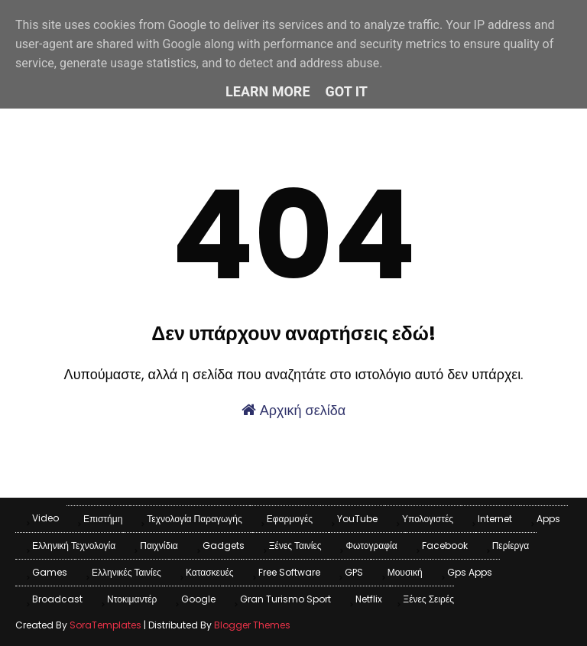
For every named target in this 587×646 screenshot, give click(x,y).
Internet (495, 518)
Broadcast (57, 598)
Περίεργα (511, 545)
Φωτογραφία (371, 545)
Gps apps (469, 572)
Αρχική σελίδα (293, 410)
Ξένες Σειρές (428, 598)
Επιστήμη (102, 518)
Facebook (445, 545)
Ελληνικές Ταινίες (126, 572)
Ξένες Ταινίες (295, 545)
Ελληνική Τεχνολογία (73, 545)
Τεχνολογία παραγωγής (194, 518)
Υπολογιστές (427, 518)
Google (198, 598)
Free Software (289, 572)
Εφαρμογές (290, 518)
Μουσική (405, 572)
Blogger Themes (252, 624)
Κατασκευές (210, 572)
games (49, 572)
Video (45, 517)
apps (548, 518)
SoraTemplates (105, 624)
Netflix (368, 598)
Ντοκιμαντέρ (132, 598)
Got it (347, 91)
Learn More (267, 91)
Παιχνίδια (159, 545)
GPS (354, 572)
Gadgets (224, 545)
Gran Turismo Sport (285, 598)
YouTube (357, 518)
